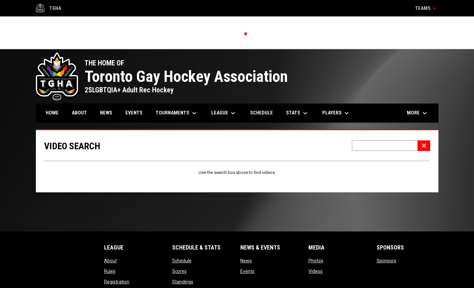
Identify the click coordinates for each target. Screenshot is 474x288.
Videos (315, 271)
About (110, 260)
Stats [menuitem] (297, 113)
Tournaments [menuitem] (177, 113)
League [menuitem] (224, 113)
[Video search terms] (385, 145)
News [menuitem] (106, 113)
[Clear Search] (424, 145)
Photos (315, 260)
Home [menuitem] (52, 113)
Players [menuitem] (336, 113)
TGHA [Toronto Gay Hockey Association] (49, 8)
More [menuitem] (418, 113)
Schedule (182, 260)
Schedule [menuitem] (261, 113)
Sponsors (386, 260)
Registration (116, 281)
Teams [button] (426, 8)
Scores (179, 271)
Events (247, 271)
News (246, 260)
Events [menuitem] (134, 113)
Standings (182, 281)
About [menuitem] (79, 113)
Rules (110, 271)
